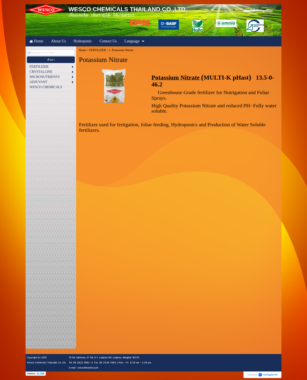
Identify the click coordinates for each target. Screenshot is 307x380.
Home (82, 50)
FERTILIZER (97, 50)
